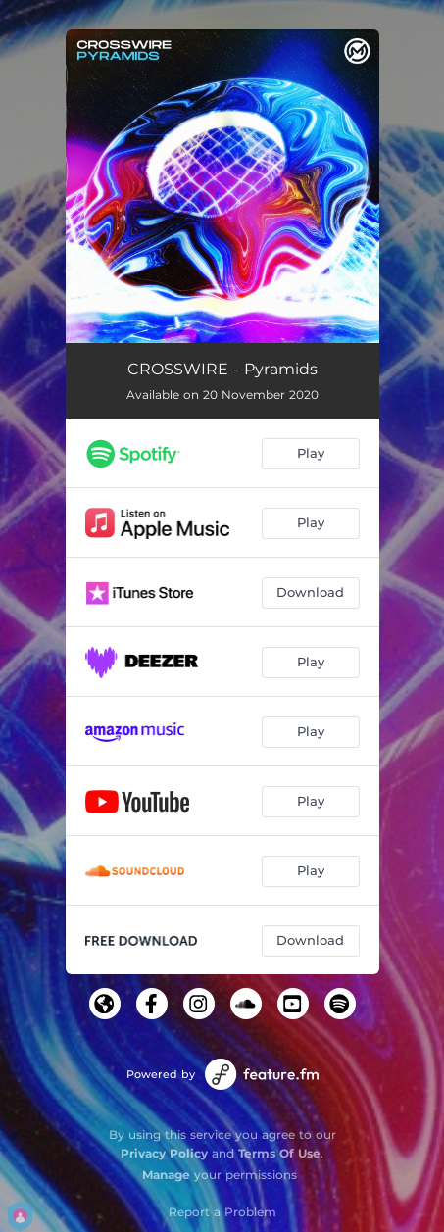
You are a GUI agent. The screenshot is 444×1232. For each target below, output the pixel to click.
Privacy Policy (164, 1153)
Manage (166, 1174)
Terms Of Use (279, 1153)
